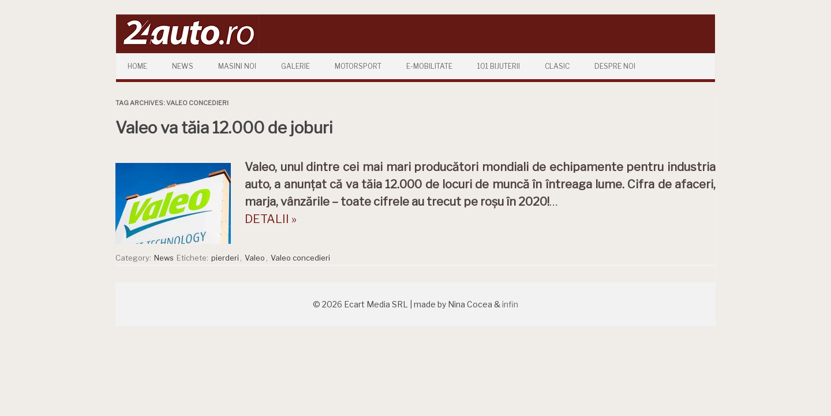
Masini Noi (237, 66)
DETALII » (271, 219)
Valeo (255, 257)
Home (137, 66)
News (182, 66)
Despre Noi (614, 66)
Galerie (295, 66)
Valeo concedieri (300, 257)
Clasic (557, 66)
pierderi (225, 257)
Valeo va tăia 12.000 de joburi (224, 128)
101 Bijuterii (498, 66)
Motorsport (358, 66)
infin (510, 304)
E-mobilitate (429, 66)
